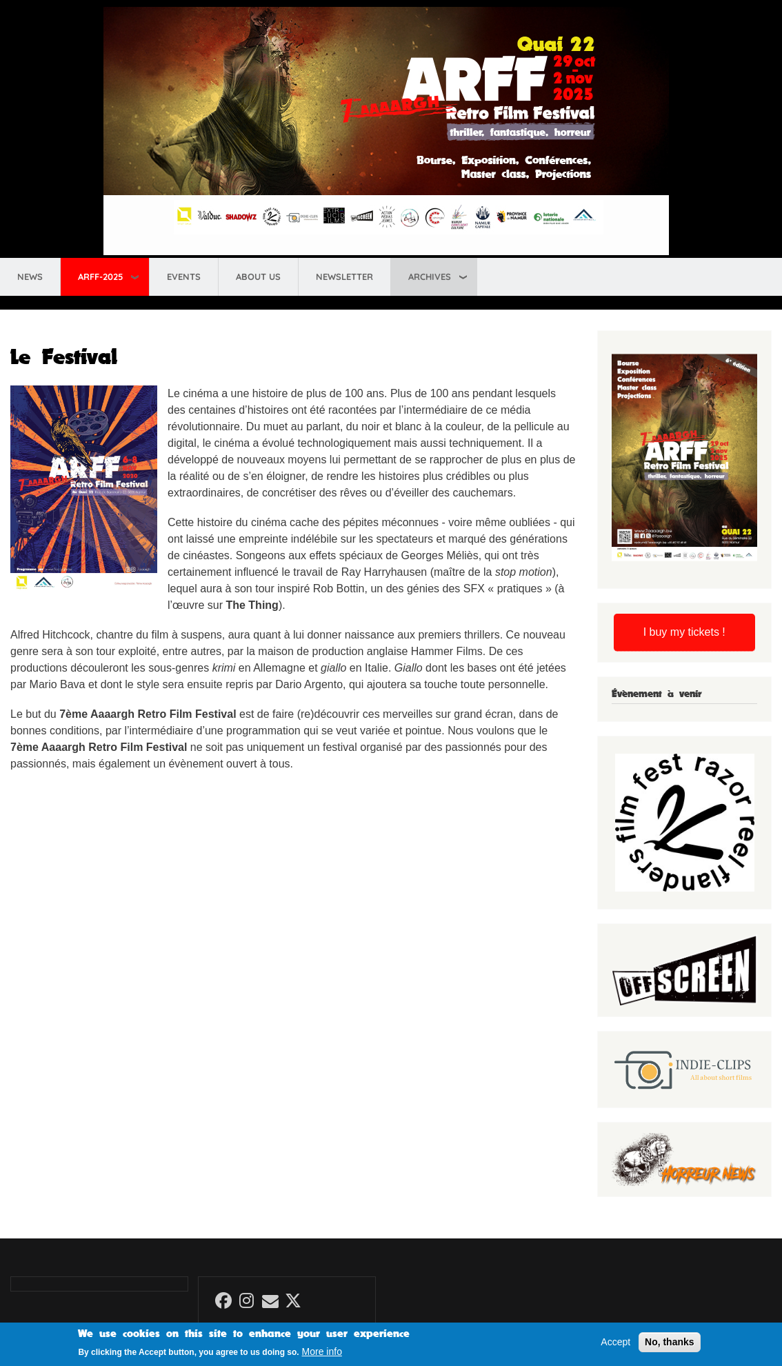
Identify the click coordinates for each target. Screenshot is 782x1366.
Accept (615, 1346)
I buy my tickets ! (684, 632)
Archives (429, 276)
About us (258, 276)
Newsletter (344, 276)
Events (184, 276)
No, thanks (669, 1346)
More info (322, 1355)
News (30, 276)
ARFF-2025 (100, 276)
